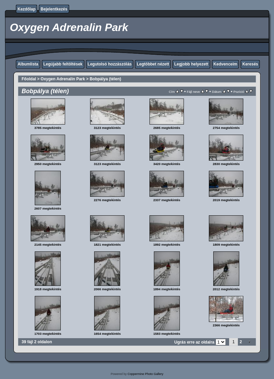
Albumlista (28, 64)
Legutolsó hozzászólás (110, 64)
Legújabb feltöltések (63, 64)
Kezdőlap (26, 9)
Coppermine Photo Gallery (145, 374)
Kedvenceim (226, 64)
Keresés (250, 64)
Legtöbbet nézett (153, 64)
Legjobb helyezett (191, 64)
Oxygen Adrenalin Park (62, 79)
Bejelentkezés (53, 9)
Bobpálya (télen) (105, 79)
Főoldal (29, 79)
